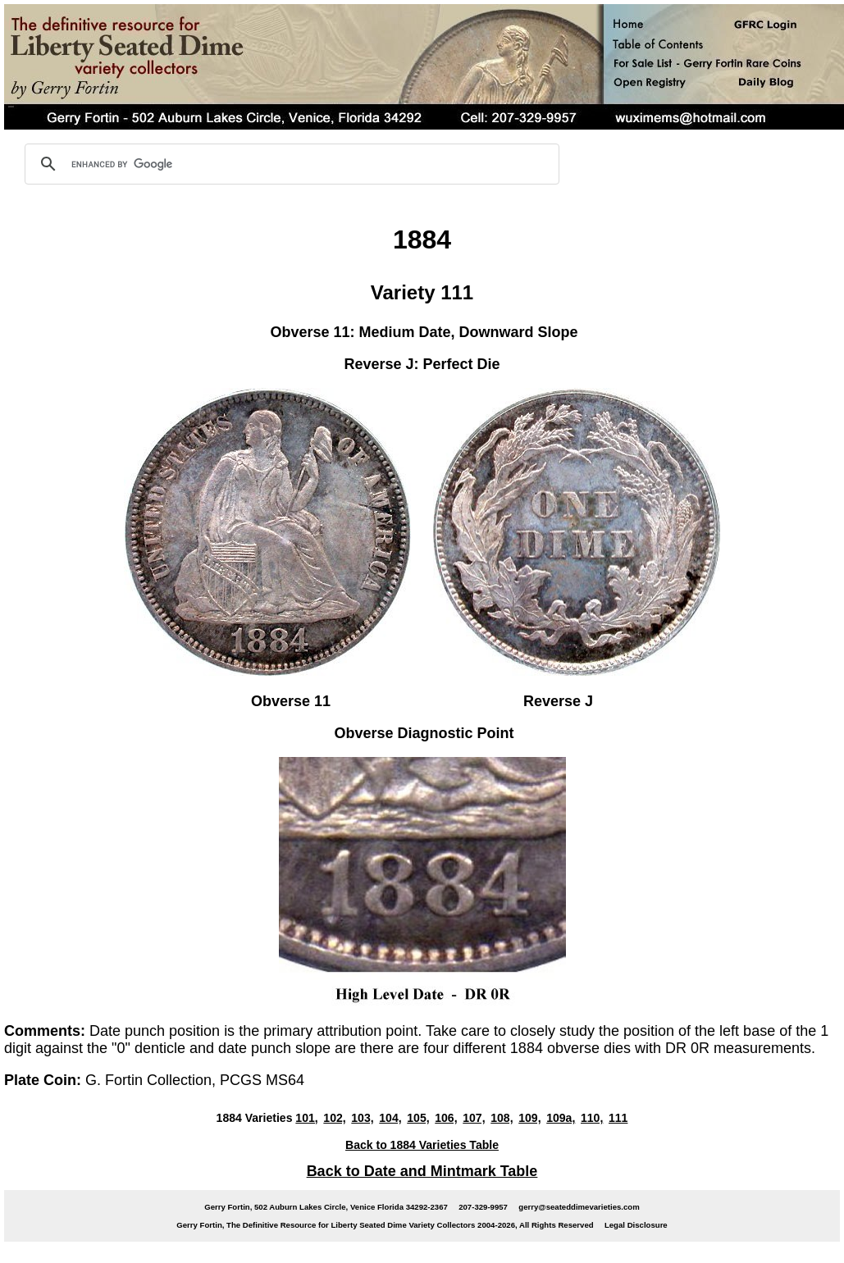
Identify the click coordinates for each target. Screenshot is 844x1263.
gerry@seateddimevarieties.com (578, 1206)
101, (306, 1117)
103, (362, 1117)
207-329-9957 (483, 1206)
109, (529, 1117)
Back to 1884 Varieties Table (422, 1144)
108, (501, 1117)
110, (592, 1117)
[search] (289, 164)
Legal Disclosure (636, 1224)
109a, (560, 1117)
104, (390, 1117)
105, (418, 1117)
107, (474, 1117)
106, (446, 1117)
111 (618, 1117)
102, (334, 1117)
